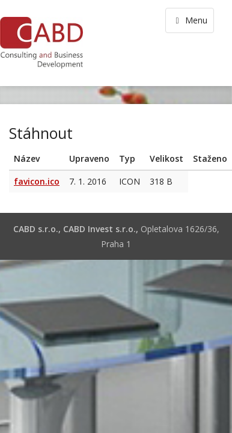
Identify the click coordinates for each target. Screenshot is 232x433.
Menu (189, 20)
